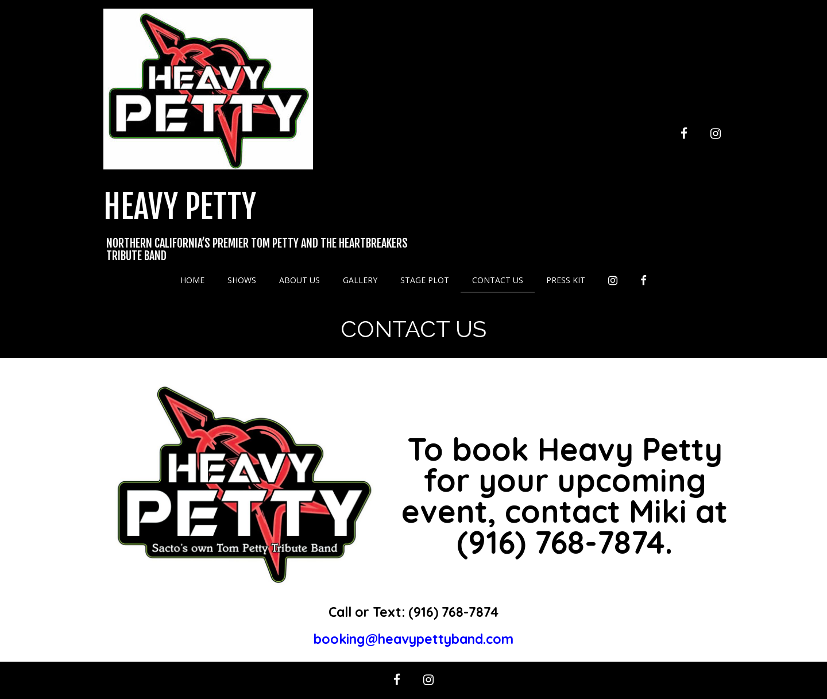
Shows (241, 280)
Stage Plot (424, 280)
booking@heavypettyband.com (413, 639)
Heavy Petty (179, 207)
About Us (299, 280)
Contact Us (497, 280)
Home (192, 280)
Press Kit (565, 280)
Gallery (360, 280)
